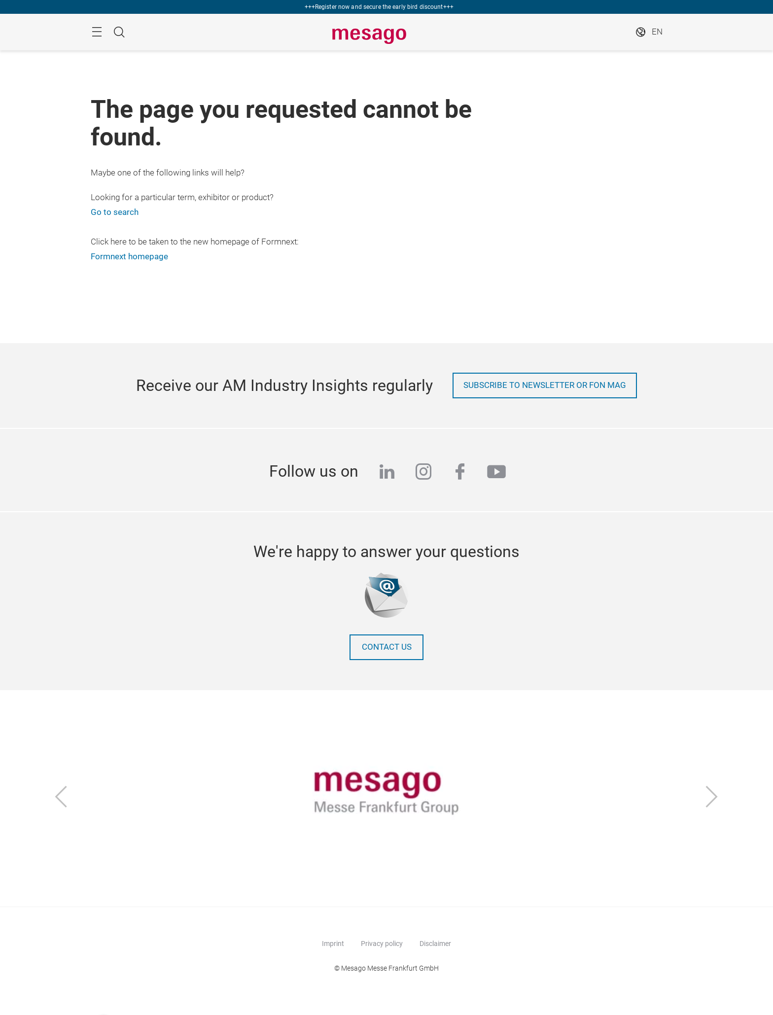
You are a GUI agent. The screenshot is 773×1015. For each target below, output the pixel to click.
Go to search (115, 212)
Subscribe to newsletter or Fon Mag (544, 385)
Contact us (387, 647)
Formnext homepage (129, 256)
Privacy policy (382, 943)
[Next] (711, 798)
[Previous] (61, 798)
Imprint (333, 943)
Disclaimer (435, 943)
